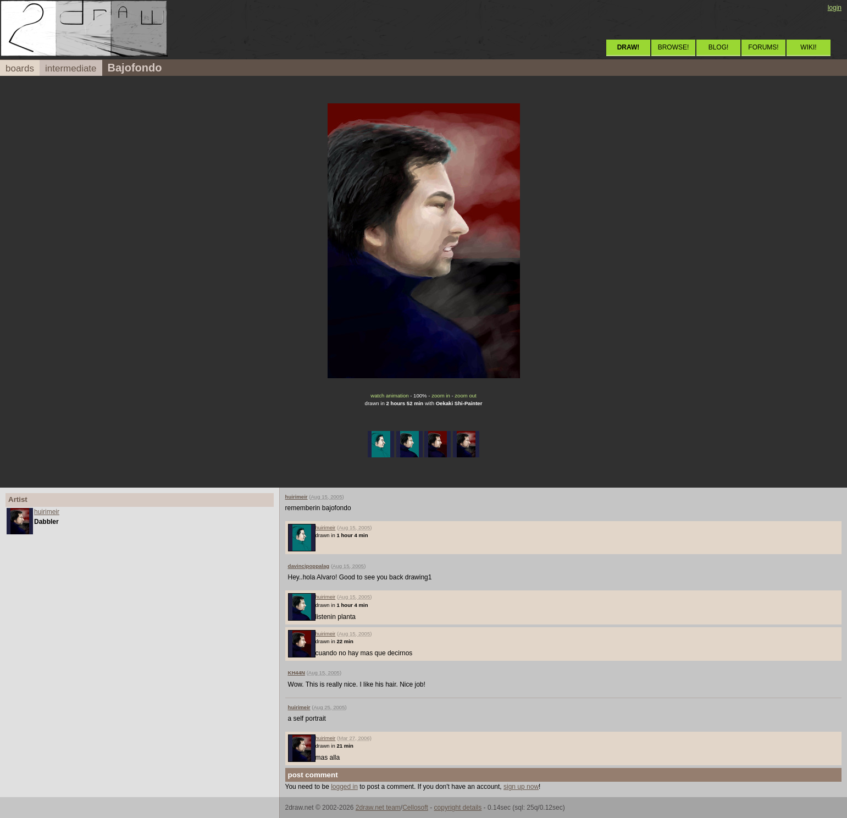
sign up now (521, 787)
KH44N (296, 673)
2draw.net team (378, 807)
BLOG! (718, 47)
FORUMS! (763, 47)
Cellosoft (415, 807)
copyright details (458, 807)
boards (19, 68)
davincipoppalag (309, 566)
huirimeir (46, 512)
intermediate (71, 68)
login (835, 8)
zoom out (465, 396)
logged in (344, 787)
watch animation (389, 396)
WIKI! (808, 47)
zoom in (440, 396)
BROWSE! (673, 47)
